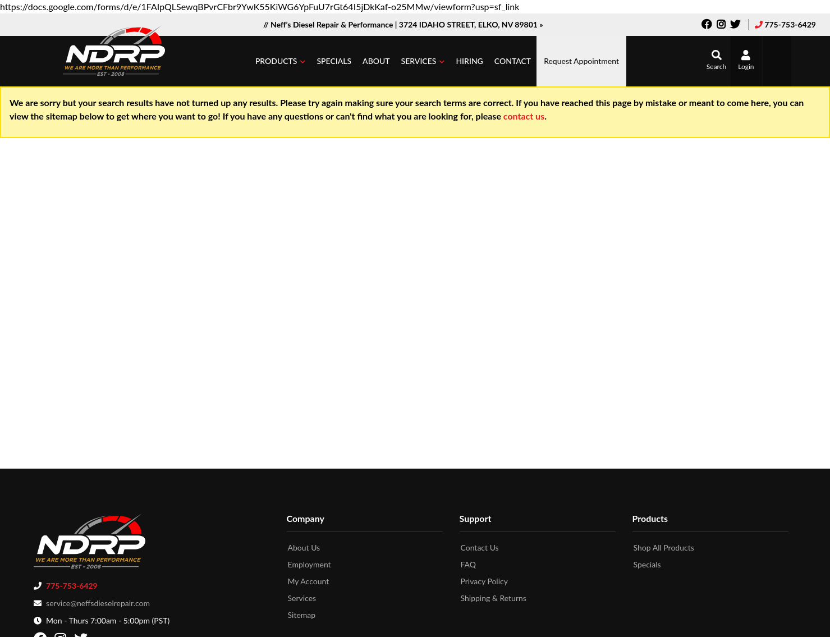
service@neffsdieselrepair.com (98, 601)
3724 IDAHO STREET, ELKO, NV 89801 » (471, 24)
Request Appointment (581, 61)
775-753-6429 (790, 24)
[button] (280, 61)
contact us (523, 116)
